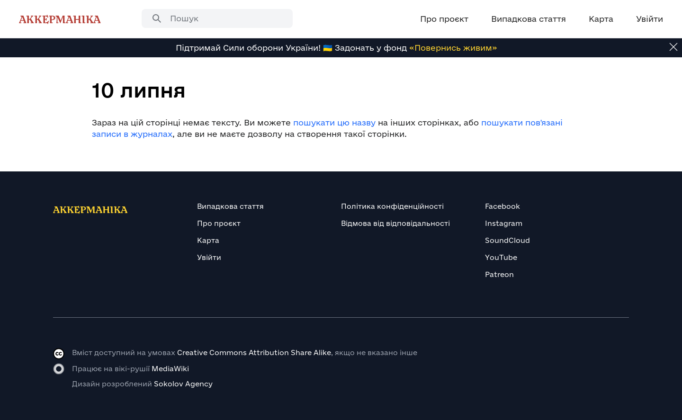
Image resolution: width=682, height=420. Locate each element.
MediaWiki (170, 369)
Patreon (499, 274)
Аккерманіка (59, 19)
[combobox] (217, 18)
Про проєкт (219, 223)
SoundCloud (507, 240)
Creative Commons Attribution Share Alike (254, 353)
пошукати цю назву (334, 122)
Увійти (209, 257)
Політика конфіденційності (392, 206)
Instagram (503, 223)
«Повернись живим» (453, 47)
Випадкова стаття (230, 206)
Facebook (502, 206)
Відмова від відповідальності (395, 223)
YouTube (501, 257)
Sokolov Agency (183, 384)
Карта (208, 240)
